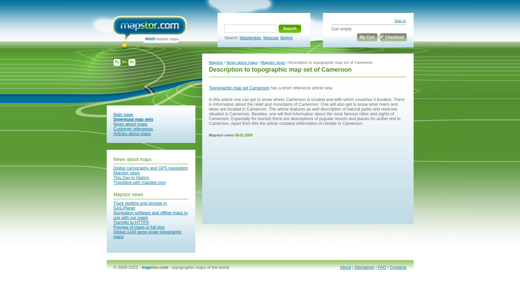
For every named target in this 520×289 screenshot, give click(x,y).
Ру (117, 62)
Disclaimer (364, 267)
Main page (123, 114)
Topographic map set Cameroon (239, 88)
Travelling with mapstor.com (140, 182)
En (124, 62)
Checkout (394, 37)
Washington (250, 37)
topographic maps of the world (200, 267)
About (345, 267)
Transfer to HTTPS (131, 222)
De (132, 62)
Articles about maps (132, 133)
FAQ (382, 267)
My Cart (367, 37)
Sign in (400, 21)
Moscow (270, 37)
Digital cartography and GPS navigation (151, 168)
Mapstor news (127, 173)
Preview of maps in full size (139, 227)
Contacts (398, 267)
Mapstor (216, 62)
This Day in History (131, 177)
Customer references (133, 129)
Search (290, 28)
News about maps (131, 124)
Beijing (286, 37)
